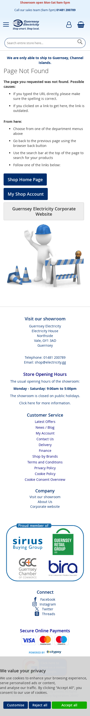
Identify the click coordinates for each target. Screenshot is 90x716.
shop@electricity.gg (50, 362)
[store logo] (25, 24)
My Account (45, 433)
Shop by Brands (45, 456)
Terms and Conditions (45, 462)
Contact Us (45, 439)
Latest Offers (45, 421)
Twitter (47, 609)
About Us (45, 501)
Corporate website (45, 506)
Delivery (45, 444)
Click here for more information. (45, 403)
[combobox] (44, 43)
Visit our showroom (45, 497)
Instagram (48, 604)
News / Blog (45, 427)
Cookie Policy (45, 473)
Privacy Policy (45, 468)
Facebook (47, 599)
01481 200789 (54, 357)
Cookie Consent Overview (45, 479)
